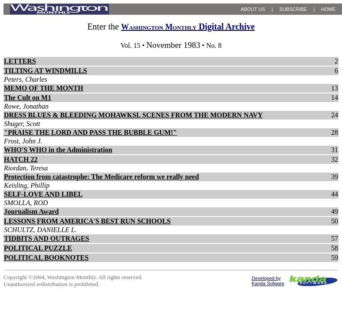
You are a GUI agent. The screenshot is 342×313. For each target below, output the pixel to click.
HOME (328, 9)
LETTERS (20, 61)
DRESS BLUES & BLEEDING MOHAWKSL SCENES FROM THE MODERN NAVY (133, 115)
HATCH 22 (20, 159)
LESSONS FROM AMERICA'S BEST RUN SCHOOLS (87, 221)
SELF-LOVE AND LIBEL (43, 194)
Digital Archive (188, 26)
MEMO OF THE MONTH (43, 88)
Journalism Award (31, 211)
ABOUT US (253, 9)
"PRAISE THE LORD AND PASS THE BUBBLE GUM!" (90, 132)
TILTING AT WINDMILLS (45, 70)
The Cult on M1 (27, 97)
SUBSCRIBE (293, 9)
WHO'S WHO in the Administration (58, 149)
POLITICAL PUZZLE (38, 248)
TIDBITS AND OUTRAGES (46, 238)
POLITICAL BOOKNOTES (46, 257)
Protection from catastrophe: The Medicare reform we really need (101, 176)
